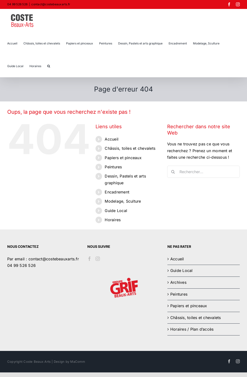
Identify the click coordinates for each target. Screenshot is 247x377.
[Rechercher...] (203, 172)
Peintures (113, 166)
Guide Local (116, 210)
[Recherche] (173, 172)
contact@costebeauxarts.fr (50, 4)
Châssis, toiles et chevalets (130, 148)
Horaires (113, 219)
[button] (48, 65)
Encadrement (117, 192)
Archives (178, 282)
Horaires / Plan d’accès (192, 329)
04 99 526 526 (21, 265)
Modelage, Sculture (123, 201)
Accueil (111, 139)
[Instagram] (98, 258)
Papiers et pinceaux (123, 157)
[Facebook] (89, 258)
